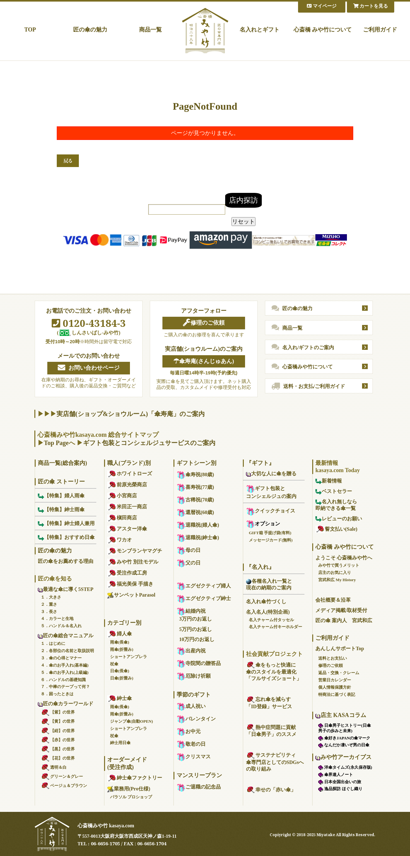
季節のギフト (194, 694)
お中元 (189, 731)
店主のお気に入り (334, 572)
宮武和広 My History (337, 579)
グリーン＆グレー (62, 776)
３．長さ (49, 611)
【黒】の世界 (58, 749)
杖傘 (114, 664)
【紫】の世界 (58, 712)
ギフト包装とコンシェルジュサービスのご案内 (149, 442)
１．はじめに (53, 643)
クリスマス (194, 756)
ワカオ (119, 539)
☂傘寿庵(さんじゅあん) (203, 361)
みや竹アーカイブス (343, 757)
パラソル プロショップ (131, 797)
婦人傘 (119, 633)
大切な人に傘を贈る (271, 473)
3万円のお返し (195, 619)
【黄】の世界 (58, 721)
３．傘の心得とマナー (61, 658)
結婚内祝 (191, 611)
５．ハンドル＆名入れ (61, 625)
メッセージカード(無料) (271, 540)
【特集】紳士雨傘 (61, 509)
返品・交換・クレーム (338, 672)
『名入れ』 (260, 567)
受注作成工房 (127, 572)
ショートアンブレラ (128, 656)
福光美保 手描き (130, 584)
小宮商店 (122, 495)
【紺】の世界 (58, 730)
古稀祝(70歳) (195, 499)
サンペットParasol (131, 595)
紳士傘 (119, 698)
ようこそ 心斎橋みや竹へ (343, 557)
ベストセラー (333, 491)
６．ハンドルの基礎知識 (63, 679)
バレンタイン (196, 718)
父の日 (189, 562)
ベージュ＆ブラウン (64, 785)
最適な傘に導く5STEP (65, 589)
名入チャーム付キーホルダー (275, 626)
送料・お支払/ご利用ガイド (308, 386)
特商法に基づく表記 (336, 694)
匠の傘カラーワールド (65, 703)
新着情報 (328, 480)
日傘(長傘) (119, 670)
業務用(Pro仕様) (128, 788)
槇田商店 (122, 517)
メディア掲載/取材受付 (341, 610)
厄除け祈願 (194, 676)
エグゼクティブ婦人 (204, 585)
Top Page (56, 442)
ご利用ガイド (380, 29)
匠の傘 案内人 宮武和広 (343, 620)
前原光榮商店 (127, 484)
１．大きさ (51, 597)
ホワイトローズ (129, 473)
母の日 (189, 550)
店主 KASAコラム (340, 715)
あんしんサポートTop (339, 648)
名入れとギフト (259, 29)
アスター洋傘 (127, 528)
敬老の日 (191, 744)
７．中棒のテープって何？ (65, 686)
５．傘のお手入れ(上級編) (65, 672)
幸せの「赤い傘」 (271, 789)
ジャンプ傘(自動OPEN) (131, 721)
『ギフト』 (260, 463)
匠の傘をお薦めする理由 (65, 561)
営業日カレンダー (334, 680)
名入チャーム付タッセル (271, 619)
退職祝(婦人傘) (198, 525)
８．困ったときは (57, 693)
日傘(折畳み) (121, 678)
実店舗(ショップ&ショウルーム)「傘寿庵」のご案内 (130, 413)
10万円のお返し (196, 639)
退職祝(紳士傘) (198, 537)
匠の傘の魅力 (90, 29)
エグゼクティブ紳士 (204, 598)
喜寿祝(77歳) (195, 487)
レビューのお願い (338, 518)
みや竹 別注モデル (132, 561)
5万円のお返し (195, 629)
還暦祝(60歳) (195, 512)
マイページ (322, 6)
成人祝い (191, 706)
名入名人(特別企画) (268, 612)
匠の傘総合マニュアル (65, 635)
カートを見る (370, 6)
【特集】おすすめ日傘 (66, 537)
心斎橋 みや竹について (323, 29)
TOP (30, 29)
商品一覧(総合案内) (62, 463)
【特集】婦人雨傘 (61, 495)
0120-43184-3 (89, 323)
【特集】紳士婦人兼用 (66, 523)
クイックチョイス (270, 510)
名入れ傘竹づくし (266, 601)
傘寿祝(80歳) (195, 474)
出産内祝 (191, 650)
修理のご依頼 (204, 323)
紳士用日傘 (120, 742)
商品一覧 (150, 29)
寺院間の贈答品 (199, 663)
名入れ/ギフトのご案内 (303, 347)
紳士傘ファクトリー (134, 777)
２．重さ (49, 604)
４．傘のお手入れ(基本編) (65, 665)
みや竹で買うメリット (338, 565)
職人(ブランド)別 (129, 463)
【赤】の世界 (58, 739)
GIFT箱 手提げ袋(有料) (270, 532)
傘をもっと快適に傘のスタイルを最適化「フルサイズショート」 (274, 671)
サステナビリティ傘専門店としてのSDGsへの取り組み (275, 762)
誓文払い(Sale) (336, 529)
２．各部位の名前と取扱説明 (67, 650)
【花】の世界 (58, 758)
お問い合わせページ (89, 368)
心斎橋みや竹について (302, 367)
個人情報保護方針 (334, 687)
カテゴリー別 (124, 623)
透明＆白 (54, 767)
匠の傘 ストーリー (61, 481)
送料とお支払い (332, 658)
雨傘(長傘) (119, 642)
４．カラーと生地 (57, 618)
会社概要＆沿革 (333, 600)
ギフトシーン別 (196, 463)
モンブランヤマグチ (134, 550)
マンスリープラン (199, 775)
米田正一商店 (127, 506)
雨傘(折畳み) (121, 649)
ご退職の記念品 (199, 786)
